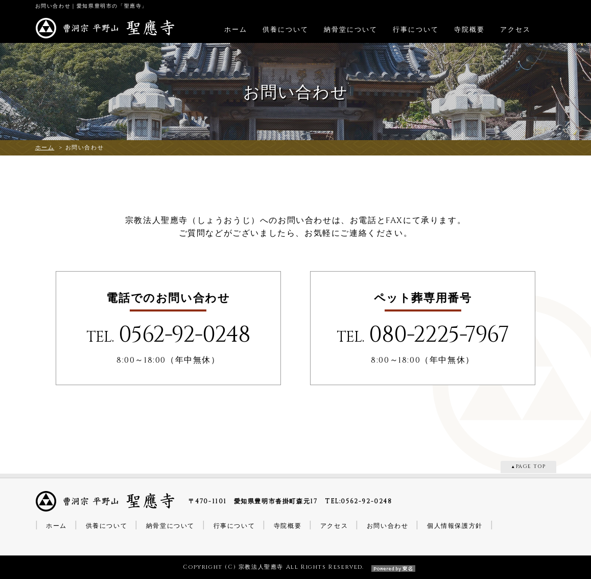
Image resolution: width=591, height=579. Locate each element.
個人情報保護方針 (455, 526)
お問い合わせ (388, 526)
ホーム (235, 30)
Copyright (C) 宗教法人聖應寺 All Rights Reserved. (295, 567)
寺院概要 (469, 30)
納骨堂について (350, 30)
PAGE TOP (531, 466)
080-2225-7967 (439, 335)
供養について (286, 30)
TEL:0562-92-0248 (358, 501)
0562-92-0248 (184, 335)
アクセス (515, 30)
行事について (416, 30)
